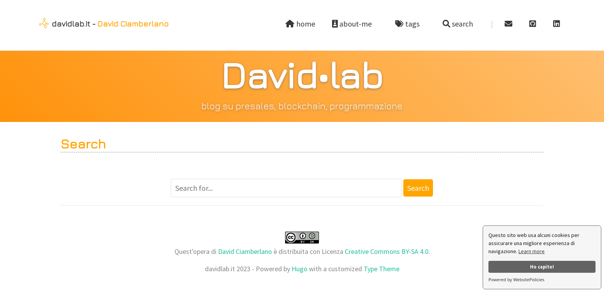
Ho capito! (542, 267)
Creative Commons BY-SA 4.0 (386, 251)
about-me (355, 23)
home (301, 23)
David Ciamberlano (133, 23)
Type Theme (381, 268)
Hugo (299, 268)
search (462, 23)
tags (411, 23)
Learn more (531, 251)
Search (418, 188)
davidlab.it (71, 23)
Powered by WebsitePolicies (516, 279)
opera (201, 251)
